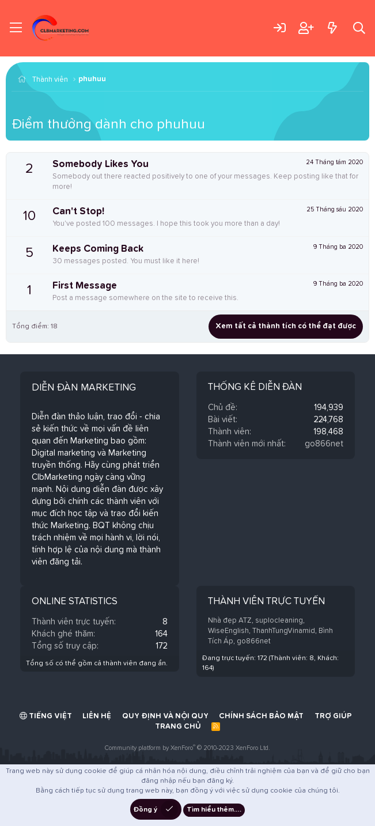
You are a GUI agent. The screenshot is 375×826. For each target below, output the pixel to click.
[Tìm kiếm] (359, 28)
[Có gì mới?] (332, 28)
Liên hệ (96, 716)
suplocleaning (279, 620)
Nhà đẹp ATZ (230, 620)
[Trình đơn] (15, 28)
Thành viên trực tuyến (266, 602)
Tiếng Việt (46, 716)
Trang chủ (178, 726)
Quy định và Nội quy (165, 716)
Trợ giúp (333, 716)
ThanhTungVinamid (283, 631)
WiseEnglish (228, 631)
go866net (324, 443)
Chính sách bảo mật (261, 716)
